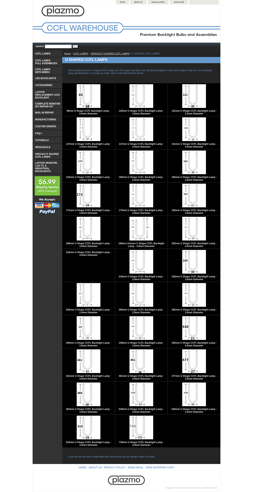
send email (179, 2)
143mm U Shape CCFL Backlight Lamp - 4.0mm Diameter (88, 178)
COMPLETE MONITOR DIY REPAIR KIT (47, 105)
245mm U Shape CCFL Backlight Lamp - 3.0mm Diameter (194, 278)
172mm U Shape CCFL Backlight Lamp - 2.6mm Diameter (88, 211)
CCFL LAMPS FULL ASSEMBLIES (46, 62)
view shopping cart (160, 467)
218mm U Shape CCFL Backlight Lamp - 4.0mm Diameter (88, 253)
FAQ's (38, 133)
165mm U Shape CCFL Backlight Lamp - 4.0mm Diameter (194, 178)
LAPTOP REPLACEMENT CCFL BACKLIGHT (47, 95)
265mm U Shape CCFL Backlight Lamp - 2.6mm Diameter (141, 311)
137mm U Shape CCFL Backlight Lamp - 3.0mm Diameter (88, 145)
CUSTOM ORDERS (45, 126)
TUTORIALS (42, 140)
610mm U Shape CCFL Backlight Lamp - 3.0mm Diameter (88, 443)
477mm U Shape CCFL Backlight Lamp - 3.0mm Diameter (194, 377)
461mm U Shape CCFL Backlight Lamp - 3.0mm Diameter (141, 377)
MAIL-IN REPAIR (44, 112)
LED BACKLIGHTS (45, 78)
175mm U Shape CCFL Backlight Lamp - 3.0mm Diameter (141, 211)
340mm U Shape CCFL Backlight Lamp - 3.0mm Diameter (88, 344)
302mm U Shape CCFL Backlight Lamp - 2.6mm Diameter (194, 311)
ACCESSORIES (43, 85)
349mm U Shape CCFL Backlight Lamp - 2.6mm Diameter (141, 344)
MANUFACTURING (45, 119)
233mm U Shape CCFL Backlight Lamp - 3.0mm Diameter (141, 278)
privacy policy (158, 2)
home (122, 2)
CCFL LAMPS (80, 53)
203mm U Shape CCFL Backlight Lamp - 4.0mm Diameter (194, 245)
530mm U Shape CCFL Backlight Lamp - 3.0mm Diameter (141, 410)
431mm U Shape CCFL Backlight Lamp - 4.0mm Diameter (88, 377)
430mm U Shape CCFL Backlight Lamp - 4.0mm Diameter (194, 344)
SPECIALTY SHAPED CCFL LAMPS (110, 53)
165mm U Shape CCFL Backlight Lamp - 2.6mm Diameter (141, 178)
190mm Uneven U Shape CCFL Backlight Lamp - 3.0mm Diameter (141, 245)
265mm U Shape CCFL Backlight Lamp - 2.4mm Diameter (88, 311)
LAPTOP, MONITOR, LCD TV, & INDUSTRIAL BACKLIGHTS (46, 167)
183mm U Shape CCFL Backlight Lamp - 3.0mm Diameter (194, 211)
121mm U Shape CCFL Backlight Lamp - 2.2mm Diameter (194, 112)
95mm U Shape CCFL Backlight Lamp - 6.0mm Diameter (88, 112)
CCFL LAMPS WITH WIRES (42, 71)
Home (67, 53)
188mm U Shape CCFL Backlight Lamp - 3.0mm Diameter (88, 245)
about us (138, 2)
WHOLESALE (42, 147)
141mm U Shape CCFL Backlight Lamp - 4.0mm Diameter (194, 145)
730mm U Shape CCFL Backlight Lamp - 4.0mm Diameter (141, 443)
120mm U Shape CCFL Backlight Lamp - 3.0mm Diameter (141, 112)
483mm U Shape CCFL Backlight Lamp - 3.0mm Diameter (88, 410)
